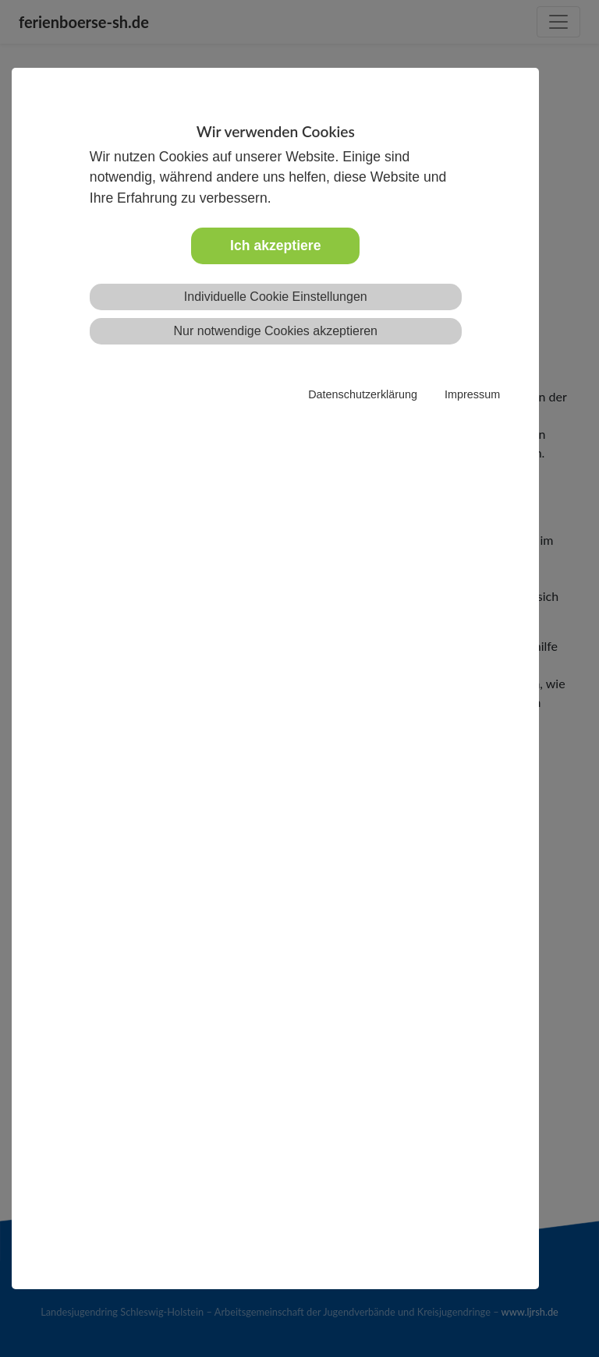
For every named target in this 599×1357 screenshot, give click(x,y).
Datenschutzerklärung (362, 394)
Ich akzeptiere (275, 245)
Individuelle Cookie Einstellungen (275, 296)
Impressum (472, 394)
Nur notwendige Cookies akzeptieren (275, 330)
